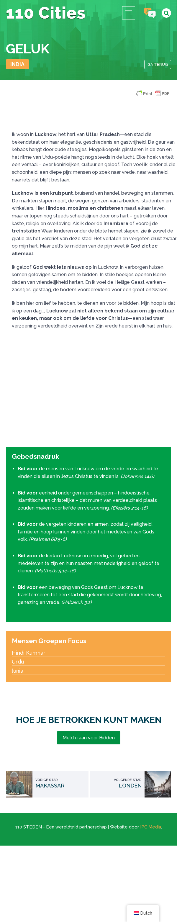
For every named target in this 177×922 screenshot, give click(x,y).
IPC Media (150, 827)
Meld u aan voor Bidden (89, 738)
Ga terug (158, 64)
